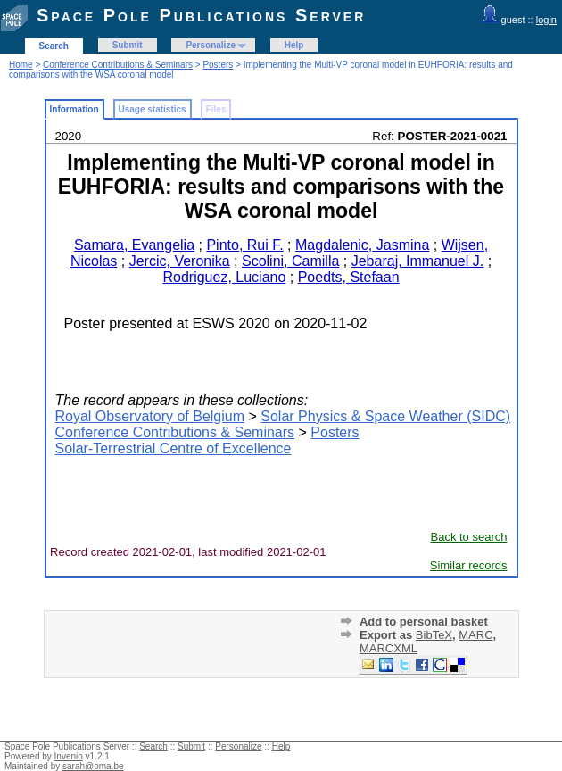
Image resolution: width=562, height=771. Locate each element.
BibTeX (434, 635)
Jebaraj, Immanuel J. (417, 261)
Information (74, 109)
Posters (217, 65)
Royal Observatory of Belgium (150, 416)
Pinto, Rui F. (244, 245)
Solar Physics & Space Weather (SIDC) (385, 416)
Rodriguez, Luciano (223, 277)
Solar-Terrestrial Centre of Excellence (173, 448)
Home (21, 65)
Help (294, 45)
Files (216, 109)
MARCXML (388, 648)
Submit (127, 45)
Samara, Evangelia (134, 245)
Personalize (211, 45)
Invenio (68, 756)
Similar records (469, 565)
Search (54, 46)
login (546, 19)
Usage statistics (152, 109)
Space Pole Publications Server (201, 15)
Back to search (469, 536)
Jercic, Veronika (179, 261)
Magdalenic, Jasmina (362, 245)
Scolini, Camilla (290, 261)
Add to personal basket (424, 621)
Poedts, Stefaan (349, 277)
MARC (475, 635)
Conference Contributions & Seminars (118, 65)
